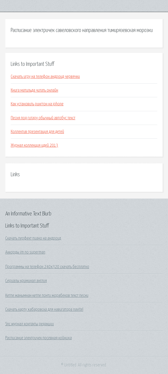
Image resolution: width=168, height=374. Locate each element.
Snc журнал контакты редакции (29, 324)
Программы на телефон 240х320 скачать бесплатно (47, 267)
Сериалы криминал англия (26, 281)
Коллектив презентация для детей (37, 132)
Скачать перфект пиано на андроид (33, 238)
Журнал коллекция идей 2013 (34, 145)
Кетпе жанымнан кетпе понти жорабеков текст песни (46, 295)
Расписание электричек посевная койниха (38, 338)
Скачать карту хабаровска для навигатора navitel (44, 309)
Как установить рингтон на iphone (37, 104)
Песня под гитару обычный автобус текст (43, 118)
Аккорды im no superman (25, 252)
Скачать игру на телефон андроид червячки (45, 76)
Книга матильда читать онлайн (34, 90)
